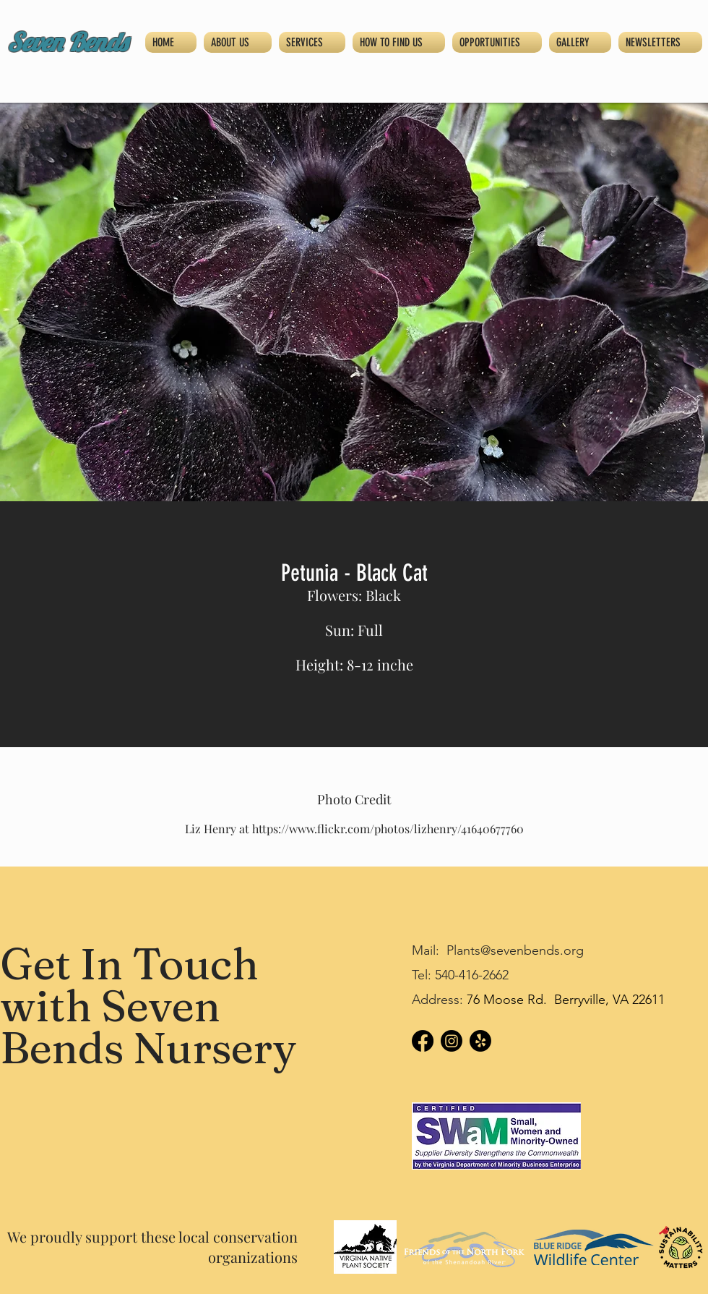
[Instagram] (451, 1041)
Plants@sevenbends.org (515, 950)
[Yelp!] (480, 1041)
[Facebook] (422, 1041)
